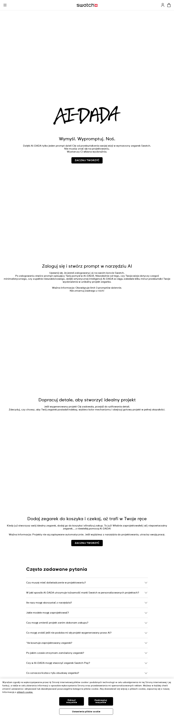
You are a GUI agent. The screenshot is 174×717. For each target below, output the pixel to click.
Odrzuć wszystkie (71, 701)
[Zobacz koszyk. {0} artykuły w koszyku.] (169, 5)
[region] (87, 697)
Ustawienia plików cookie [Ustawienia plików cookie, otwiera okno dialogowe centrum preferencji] (86, 712)
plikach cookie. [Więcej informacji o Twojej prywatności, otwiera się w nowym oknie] (25, 692)
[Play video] (165, 23)
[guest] (163, 5)
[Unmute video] (165, 31)
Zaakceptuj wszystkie (100, 701)
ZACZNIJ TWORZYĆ (87, 543)
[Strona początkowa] (87, 5)
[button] (5, 5)
